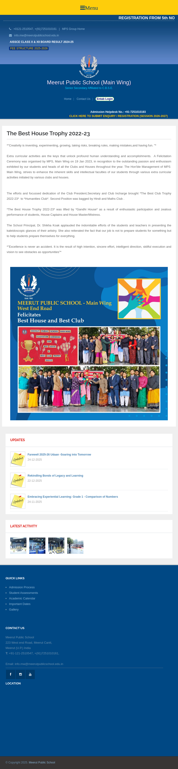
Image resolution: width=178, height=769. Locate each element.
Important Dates (20, 604)
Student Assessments (23, 593)
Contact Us (83, 99)
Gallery (14, 609)
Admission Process (22, 587)
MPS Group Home (73, 29)
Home (67, 99)
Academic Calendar (22, 598)
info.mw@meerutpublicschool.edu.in (36, 35)
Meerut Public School (42, 762)
